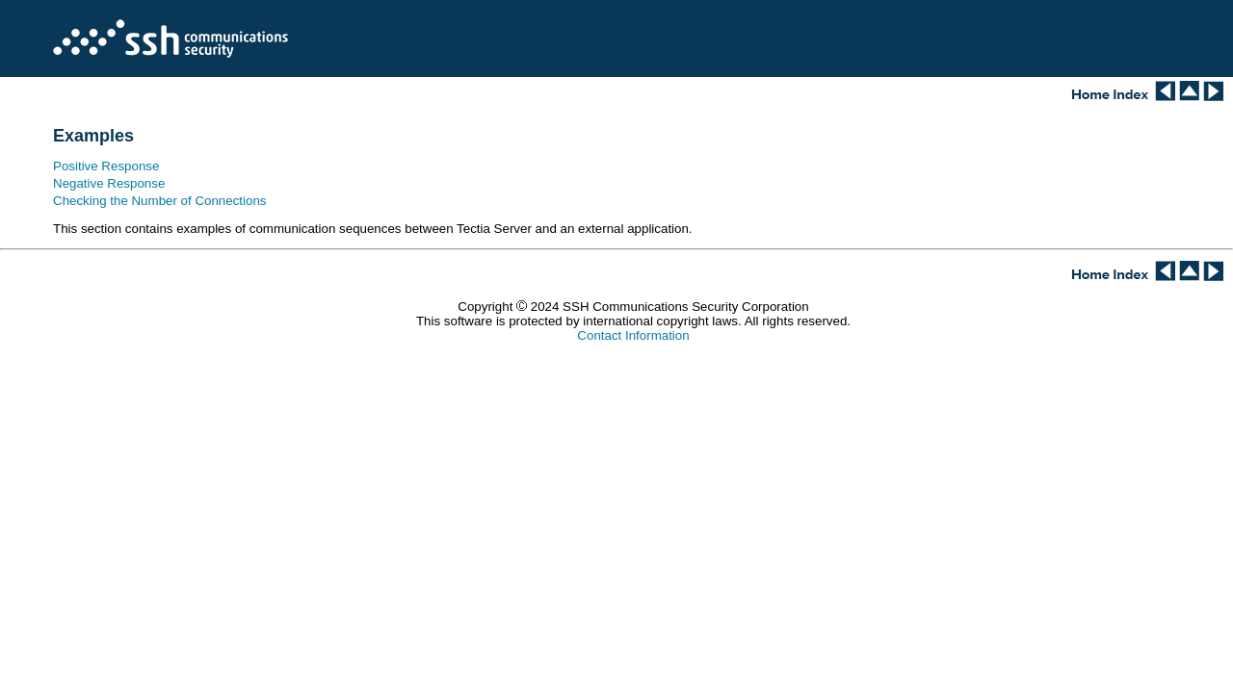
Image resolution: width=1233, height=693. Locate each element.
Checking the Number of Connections (160, 200)
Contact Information (633, 335)
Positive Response (106, 166)
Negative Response (109, 183)
